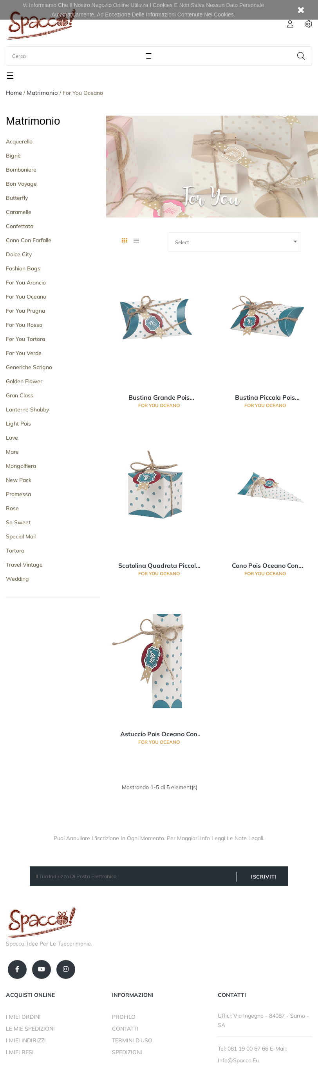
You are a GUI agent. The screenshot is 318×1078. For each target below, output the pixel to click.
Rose (12, 508)
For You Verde (24, 353)
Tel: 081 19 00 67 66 (244, 1048)
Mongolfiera (21, 465)
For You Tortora (25, 338)
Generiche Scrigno (29, 367)
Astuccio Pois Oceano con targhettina (158, 734)
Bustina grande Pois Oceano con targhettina (159, 397)
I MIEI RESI (20, 1052)
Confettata (19, 226)
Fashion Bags (23, 268)
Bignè (13, 155)
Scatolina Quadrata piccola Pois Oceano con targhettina (159, 566)
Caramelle (18, 212)
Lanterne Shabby (27, 409)
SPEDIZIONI (127, 1052)
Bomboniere (21, 169)
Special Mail (21, 536)
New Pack (18, 480)
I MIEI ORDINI (23, 1016)
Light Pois (18, 423)
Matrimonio (33, 121)
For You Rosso (24, 324)
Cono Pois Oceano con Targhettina (265, 566)
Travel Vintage (24, 564)
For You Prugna (25, 310)
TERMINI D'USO (132, 1040)
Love (12, 437)
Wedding (17, 578)
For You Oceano (26, 296)
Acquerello (19, 141)
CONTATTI (125, 1028)
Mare (12, 451)
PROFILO (124, 1016)
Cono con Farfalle (28, 240)
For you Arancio (26, 282)
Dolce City (19, 254)
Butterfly (17, 197)
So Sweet (18, 522)
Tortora (15, 550)
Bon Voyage (21, 183)
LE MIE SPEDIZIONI (30, 1028)
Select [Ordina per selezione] (237, 241)
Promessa (18, 494)
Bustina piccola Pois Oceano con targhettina (265, 397)
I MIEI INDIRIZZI (26, 1040)
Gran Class (19, 395)
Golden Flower (24, 381)
